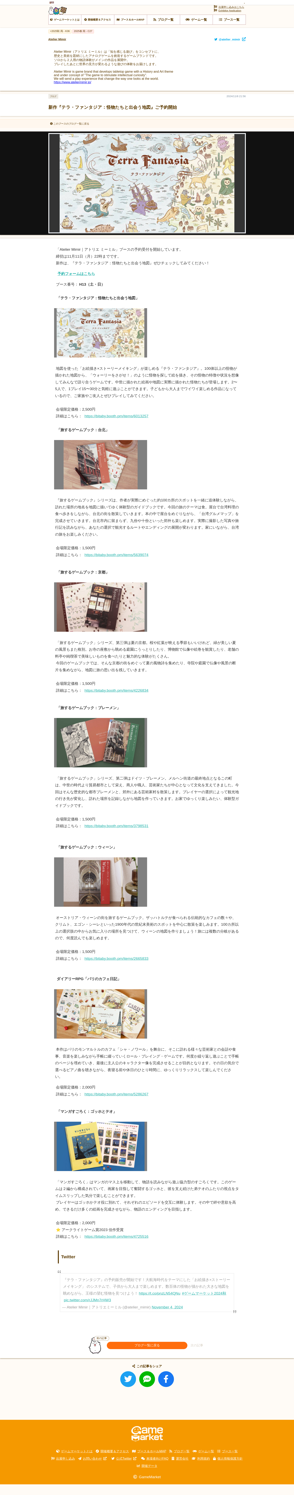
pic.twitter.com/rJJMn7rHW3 (87, 1311)
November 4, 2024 (167, 1318)
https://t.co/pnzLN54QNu (159, 1304)
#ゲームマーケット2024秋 (204, 1304)
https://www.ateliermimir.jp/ (72, 93)
